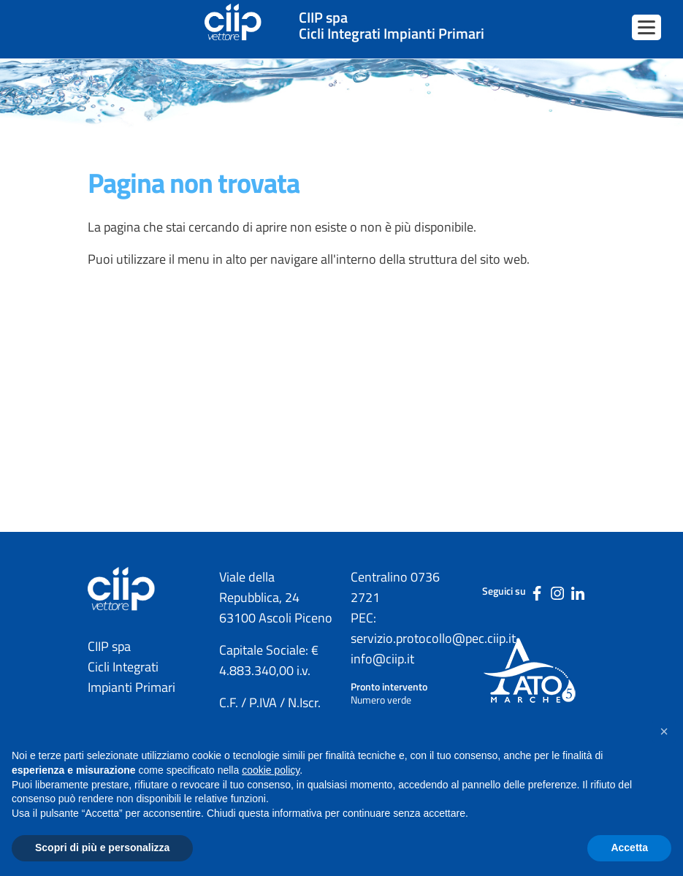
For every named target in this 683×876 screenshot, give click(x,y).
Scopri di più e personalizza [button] (102, 847)
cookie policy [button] (270, 770)
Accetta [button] (629, 847)
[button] (664, 731)
